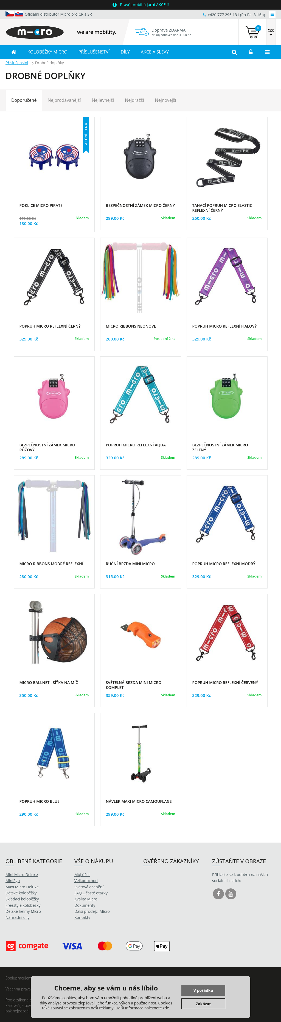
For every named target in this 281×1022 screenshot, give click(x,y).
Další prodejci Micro (92, 911)
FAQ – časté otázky (91, 893)
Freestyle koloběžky (22, 905)
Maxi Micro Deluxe (22, 886)
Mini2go (12, 880)
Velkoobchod (86, 880)
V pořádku (203, 990)
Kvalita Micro (85, 899)
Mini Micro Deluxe (21, 874)
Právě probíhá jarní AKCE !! (144, 4)
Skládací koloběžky (22, 899)
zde (166, 1007)
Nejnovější (165, 100)
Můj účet (82, 874)
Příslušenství (16, 62)
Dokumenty (84, 905)
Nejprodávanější (64, 100)
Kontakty (82, 917)
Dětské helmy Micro (23, 911)
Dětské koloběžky (21, 893)
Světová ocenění (88, 886)
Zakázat (203, 1003)
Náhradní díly (17, 917)
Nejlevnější (103, 100)
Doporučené (23, 100)
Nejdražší (134, 100)
